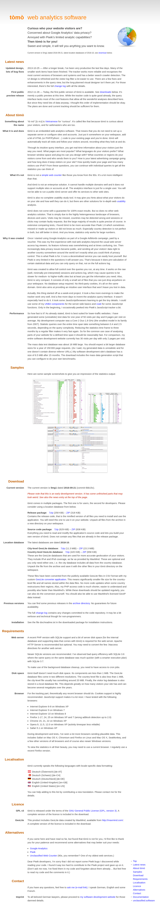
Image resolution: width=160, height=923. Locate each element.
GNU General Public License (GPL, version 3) (93, 810)
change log (60, 86)
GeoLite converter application (51, 579)
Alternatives (139, 889)
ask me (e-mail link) (77, 887)
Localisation (139, 882)
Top (135, 861)
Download (138, 875)
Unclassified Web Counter (43, 855)
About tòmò (139, 868)
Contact (137, 893)
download (102, 53)
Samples (137, 871)
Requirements (140, 879)
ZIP (68, 512)
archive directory (81, 603)
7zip (51, 512)
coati (98, 304)
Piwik (32, 852)
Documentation (141, 897)
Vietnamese (51, 121)
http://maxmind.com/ (112, 820)
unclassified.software (144, 900)
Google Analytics (39, 848)
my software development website (97, 897)
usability (121, 201)
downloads (105, 92)
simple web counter (52, 175)
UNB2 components (54, 304)
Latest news (139, 864)
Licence (137, 886)
